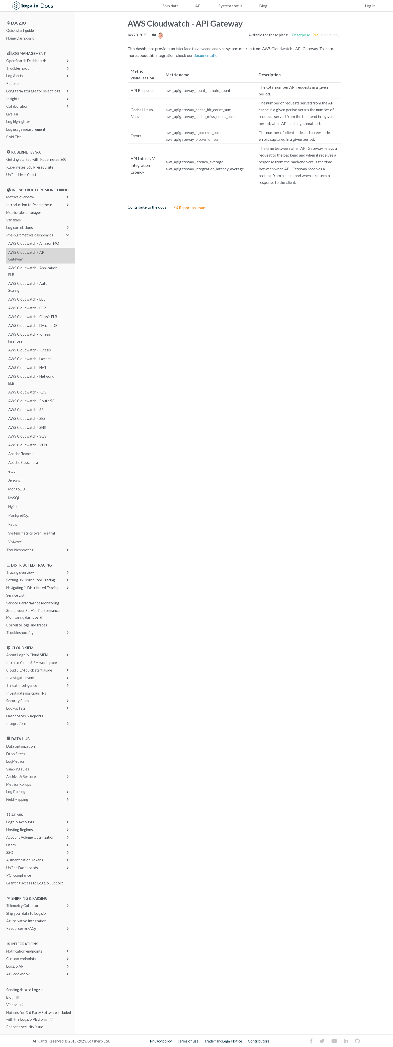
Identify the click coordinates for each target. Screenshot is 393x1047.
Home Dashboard (20, 38)
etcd (12, 471)
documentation (206, 55)
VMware (15, 542)
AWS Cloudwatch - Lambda (29, 359)
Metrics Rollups (18, 784)
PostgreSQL (18, 515)
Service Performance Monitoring (32, 603)
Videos (12, 1005)
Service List (15, 595)
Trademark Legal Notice (223, 1041)
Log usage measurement (25, 129)
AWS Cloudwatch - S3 (25, 410)
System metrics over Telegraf (31, 533)
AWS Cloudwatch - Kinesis (29, 350)
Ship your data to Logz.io (26, 913)
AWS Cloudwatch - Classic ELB (32, 317)
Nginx (12, 506)
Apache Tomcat (20, 454)
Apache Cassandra (23, 462)
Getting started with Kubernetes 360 (36, 159)
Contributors (258, 1041)
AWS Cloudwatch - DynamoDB (33, 325)
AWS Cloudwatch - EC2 (27, 308)
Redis (12, 524)
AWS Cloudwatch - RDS (27, 392)
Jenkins (14, 480)
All (35, 1041)
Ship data (170, 5)
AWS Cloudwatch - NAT (27, 367)
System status (230, 5)
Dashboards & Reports (24, 716)
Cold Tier (13, 137)
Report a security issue (24, 1027)
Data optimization (20, 746)
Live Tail (12, 114)
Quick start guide (20, 30)
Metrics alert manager (23, 212)
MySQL (14, 498)
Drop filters (15, 754)
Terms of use (188, 1041)
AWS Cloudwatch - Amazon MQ (33, 243)
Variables (13, 220)
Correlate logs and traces (26, 625)
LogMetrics (15, 761)
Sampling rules (17, 769)
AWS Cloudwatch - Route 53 (31, 401)
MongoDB (16, 489)
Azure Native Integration (26, 921)
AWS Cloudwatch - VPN (27, 445)
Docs (46, 5)
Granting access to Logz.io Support (34, 883)
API (198, 5)
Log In (370, 5)
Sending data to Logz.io (25, 989)
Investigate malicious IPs (26, 693)
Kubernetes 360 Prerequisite (29, 167)
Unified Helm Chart (21, 175)
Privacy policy (161, 1041)
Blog (263, 5)
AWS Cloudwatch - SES (26, 418)
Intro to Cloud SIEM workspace (31, 663)
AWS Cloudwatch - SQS (27, 436)
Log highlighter (18, 121)
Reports (13, 83)
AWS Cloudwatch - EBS (27, 299)
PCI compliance (18, 875)
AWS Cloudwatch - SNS (27, 427)
